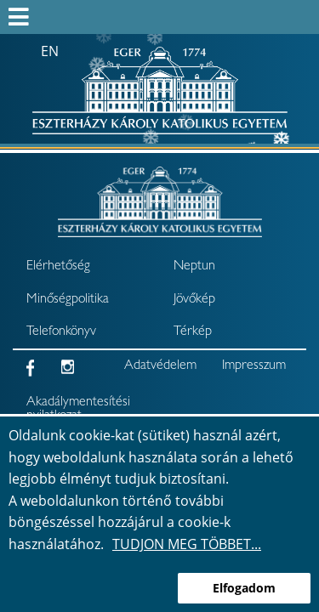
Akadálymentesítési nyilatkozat (68, 409)
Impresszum (254, 366)
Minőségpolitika (67, 300)
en (50, 51)
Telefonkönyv (61, 332)
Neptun (194, 267)
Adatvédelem (160, 366)
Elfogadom (244, 588)
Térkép (193, 332)
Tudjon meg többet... (186, 544)
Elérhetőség (58, 267)
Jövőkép (194, 300)
